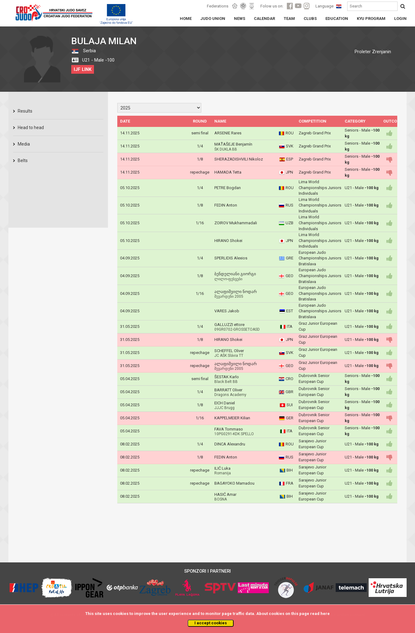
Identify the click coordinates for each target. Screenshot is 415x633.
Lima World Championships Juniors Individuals (320, 187)
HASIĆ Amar (225, 494)
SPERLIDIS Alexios (230, 258)
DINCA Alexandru (229, 444)
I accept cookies (210, 623)
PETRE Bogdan (227, 187)
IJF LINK (82, 69)
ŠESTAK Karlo (226, 377)
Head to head (31, 127)
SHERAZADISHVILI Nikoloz (238, 159)
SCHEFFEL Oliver (229, 350)
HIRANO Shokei (228, 240)
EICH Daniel (224, 403)
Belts (23, 160)
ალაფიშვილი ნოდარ (235, 291)
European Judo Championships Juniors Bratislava (320, 258)
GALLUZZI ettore (229, 324)
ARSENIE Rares (227, 133)
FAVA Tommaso (228, 429)
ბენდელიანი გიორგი (235, 274)
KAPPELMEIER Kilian (232, 418)
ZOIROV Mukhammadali (235, 223)
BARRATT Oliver (228, 390)
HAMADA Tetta (227, 172)
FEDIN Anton (225, 205)
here (325, 613)
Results (25, 111)
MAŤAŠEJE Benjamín (233, 144)
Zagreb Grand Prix (315, 133)
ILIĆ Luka (222, 468)
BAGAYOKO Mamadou (234, 483)
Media (24, 144)
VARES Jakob (226, 311)
